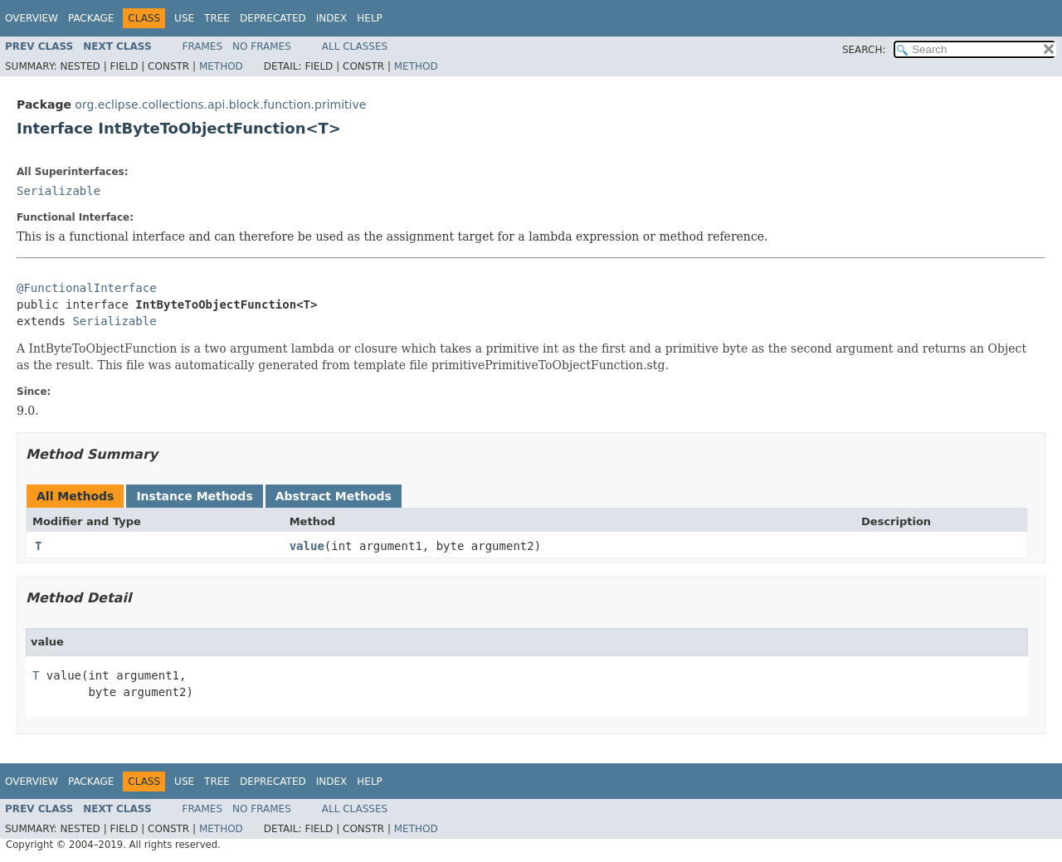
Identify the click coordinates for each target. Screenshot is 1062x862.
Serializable (58, 190)
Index (332, 18)
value (307, 546)
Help (369, 18)
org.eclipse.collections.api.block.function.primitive (220, 104)
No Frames (261, 46)
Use (184, 18)
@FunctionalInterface (87, 288)
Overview (31, 18)
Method (221, 66)
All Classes (354, 46)
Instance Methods (194, 496)
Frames (203, 46)
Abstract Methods (333, 496)
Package (91, 18)
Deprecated (273, 18)
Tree (217, 18)
